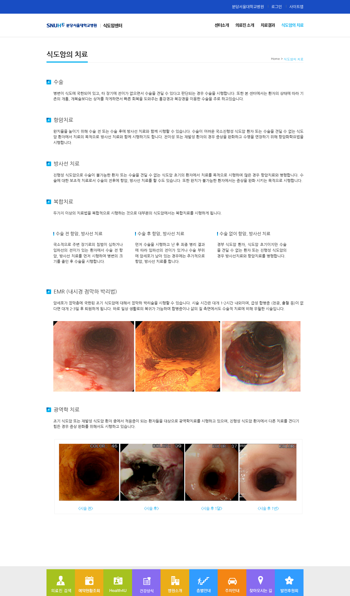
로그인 (276, 6)
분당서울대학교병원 (248, 6)
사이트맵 (296, 6)
